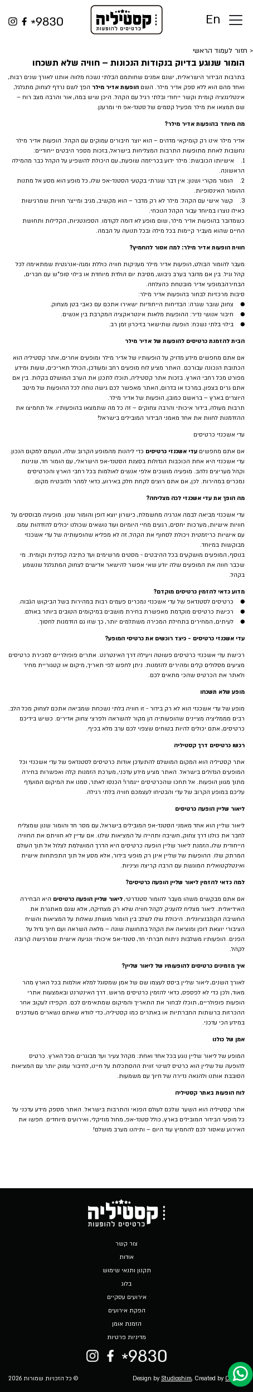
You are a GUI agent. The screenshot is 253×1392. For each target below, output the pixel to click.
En (213, 20)
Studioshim (176, 1379)
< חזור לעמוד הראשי (223, 51)
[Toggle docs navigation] (236, 20)
